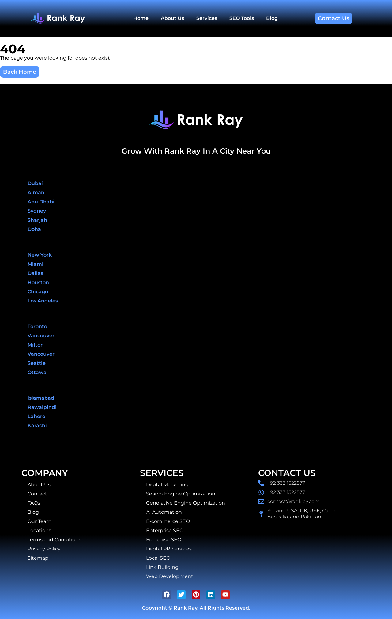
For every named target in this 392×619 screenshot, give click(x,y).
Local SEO (158, 558)
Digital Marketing (167, 484)
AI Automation (164, 512)
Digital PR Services (169, 549)
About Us (172, 18)
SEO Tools (241, 18)
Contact (37, 494)
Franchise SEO (163, 540)
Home (141, 18)
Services (206, 18)
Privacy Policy (44, 549)
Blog (272, 18)
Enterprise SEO (164, 530)
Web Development (169, 576)
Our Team (39, 521)
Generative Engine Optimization (185, 503)
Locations (39, 530)
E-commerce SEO (168, 521)
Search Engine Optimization (180, 494)
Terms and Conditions (54, 540)
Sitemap (38, 558)
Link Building (162, 567)
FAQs (34, 503)
